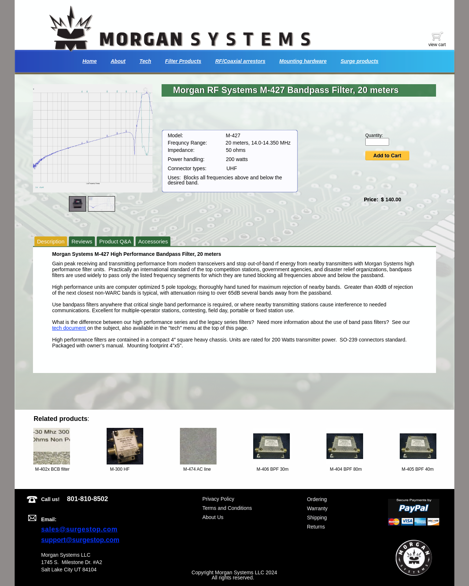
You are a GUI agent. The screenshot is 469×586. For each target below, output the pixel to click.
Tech (145, 61)
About (118, 61)
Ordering (317, 499)
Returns (316, 527)
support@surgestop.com (80, 540)
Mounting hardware (302, 61)
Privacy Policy (218, 499)
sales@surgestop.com (79, 529)
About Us (213, 517)
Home (89, 61)
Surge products (359, 61)
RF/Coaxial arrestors (240, 61)
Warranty (317, 508)
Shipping (317, 517)
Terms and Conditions (227, 508)
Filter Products (183, 61)
